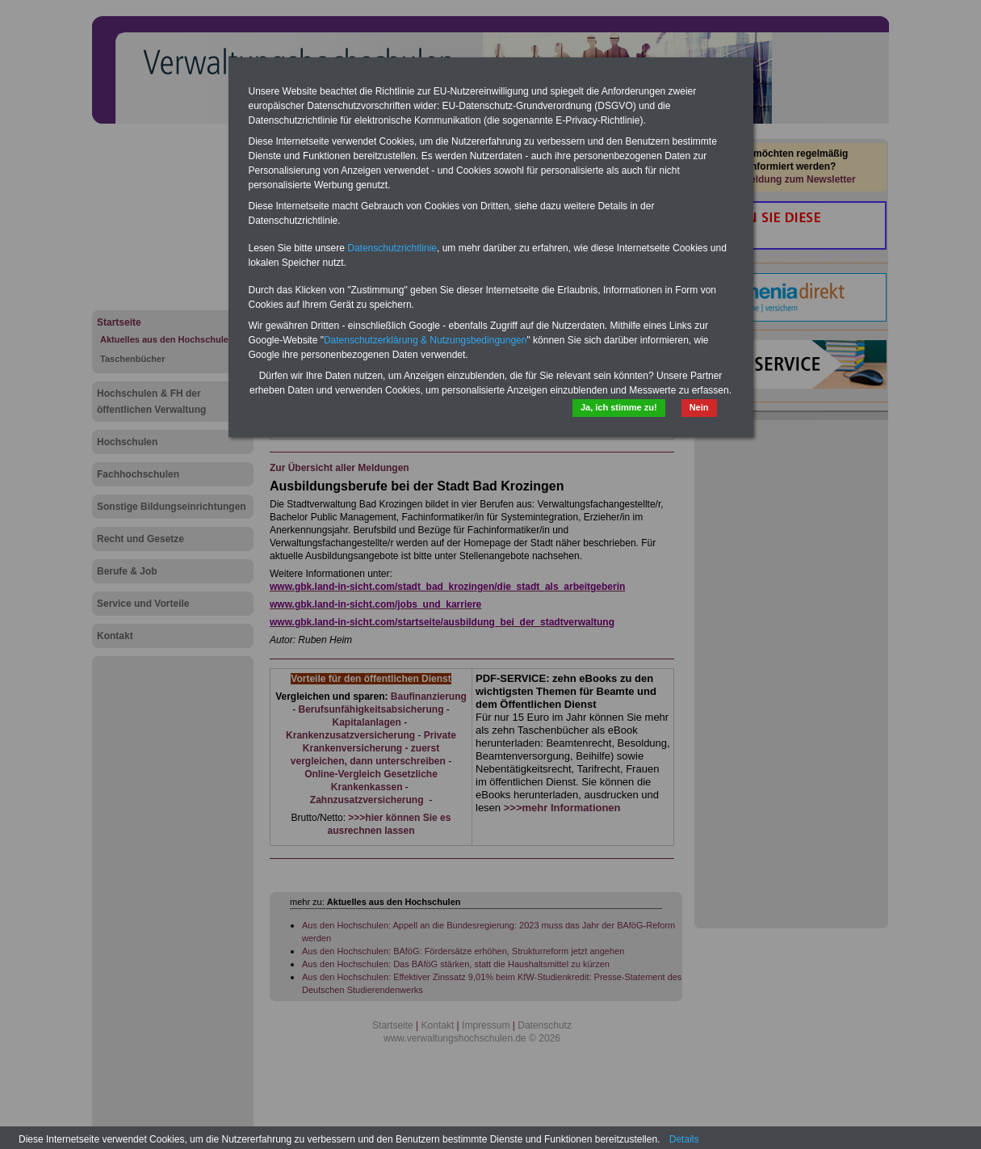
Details (684, 1139)
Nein (699, 407)
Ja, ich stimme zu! (619, 407)
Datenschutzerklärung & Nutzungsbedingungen (425, 340)
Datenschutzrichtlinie (392, 248)
